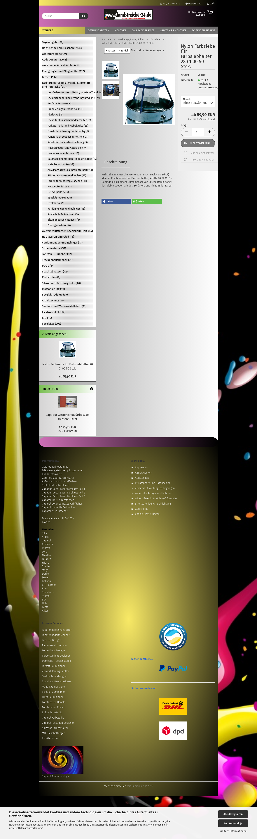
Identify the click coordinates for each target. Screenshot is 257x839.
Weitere (47, 30)
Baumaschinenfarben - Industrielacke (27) (70, 158)
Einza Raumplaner (52, 697)
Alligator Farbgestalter (55, 728)
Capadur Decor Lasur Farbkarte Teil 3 (63, 496)
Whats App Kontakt (173, 30)
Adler (45, 610)
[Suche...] (83, 16)
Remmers (47, 544)
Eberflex (46, 555)
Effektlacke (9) (56, 203)
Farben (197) (49, 77)
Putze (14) (48, 265)
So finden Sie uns (203, 30)
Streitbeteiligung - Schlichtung (153, 503)
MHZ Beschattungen (53, 733)
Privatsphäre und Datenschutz (152, 483)
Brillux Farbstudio (52, 712)
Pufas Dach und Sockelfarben (59, 481)
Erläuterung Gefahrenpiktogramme (62, 470)
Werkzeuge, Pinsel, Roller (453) (61, 65)
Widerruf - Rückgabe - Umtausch (154, 493)
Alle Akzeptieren (233, 814)
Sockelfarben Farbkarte (55, 485)
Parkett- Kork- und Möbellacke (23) (68, 125)
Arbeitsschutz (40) (53, 300)
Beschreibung (115, 162)
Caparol (46, 540)
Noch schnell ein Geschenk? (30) (62, 48)
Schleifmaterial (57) (54, 248)
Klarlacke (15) (55, 114)
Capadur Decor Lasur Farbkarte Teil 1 (63, 489)
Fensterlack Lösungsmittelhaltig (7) (68, 131)
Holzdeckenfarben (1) (60, 186)
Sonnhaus (48, 592)
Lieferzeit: (186, 80)
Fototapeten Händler (54, 702)
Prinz (45, 588)
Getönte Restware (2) (60, 103)
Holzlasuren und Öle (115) (58, 236)
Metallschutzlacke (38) (61, 164)
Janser (45, 577)
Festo (45, 607)
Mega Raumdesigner (54, 686)
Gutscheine (141, 508)
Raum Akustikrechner (54, 645)
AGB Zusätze (142, 477)
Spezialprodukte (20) (60, 197)
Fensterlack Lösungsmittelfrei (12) (68, 136)
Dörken (46, 573)
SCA (44, 599)
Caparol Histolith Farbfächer (58, 507)
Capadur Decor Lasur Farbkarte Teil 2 (63, 492)
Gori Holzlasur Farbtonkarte (58, 477)
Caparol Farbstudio (53, 717)
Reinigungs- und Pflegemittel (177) (63, 71)
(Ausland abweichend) (208, 88)
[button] (186, 132)
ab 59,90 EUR (67, 376)
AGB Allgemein (143, 472)
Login (211, 3)
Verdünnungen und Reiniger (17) (62, 242)
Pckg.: (184, 125)
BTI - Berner (49, 584)
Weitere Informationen (233, 831)
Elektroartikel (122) (53, 312)
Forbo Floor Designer (54, 650)
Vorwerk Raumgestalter (55, 671)
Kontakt (120, 30)
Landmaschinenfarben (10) (63, 153)
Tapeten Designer (52, 640)
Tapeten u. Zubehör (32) (57, 254)
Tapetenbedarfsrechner (55, 635)
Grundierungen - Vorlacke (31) (65, 109)
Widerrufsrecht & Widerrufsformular (156, 498)
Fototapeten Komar (53, 707)
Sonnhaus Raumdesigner (56, 681)
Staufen (46, 566)
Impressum (141, 467)
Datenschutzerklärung (30, 828)
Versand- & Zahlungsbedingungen (155, 488)
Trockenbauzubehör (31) (57, 260)
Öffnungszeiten (98, 30)
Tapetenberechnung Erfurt (57, 629)
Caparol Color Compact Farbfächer (62, 503)
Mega (45, 570)
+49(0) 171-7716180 (170, 3)
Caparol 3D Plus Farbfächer (58, 500)
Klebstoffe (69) (51, 277)
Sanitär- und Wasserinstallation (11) (64, 306)
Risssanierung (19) (53, 289)
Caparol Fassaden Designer (58, 722)
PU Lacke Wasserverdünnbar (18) (67, 175)
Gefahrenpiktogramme (55, 466)
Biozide (46, 522)
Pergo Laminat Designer (56, 655)
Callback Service (143, 30)
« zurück (123, 50)
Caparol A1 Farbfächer (54, 511)
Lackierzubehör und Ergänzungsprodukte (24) (70, 98)
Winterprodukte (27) (54, 54)
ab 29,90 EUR (67, 427)
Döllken (46, 581)
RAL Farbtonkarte (52, 474)
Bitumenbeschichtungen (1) (64, 219)
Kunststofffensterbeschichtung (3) (68, 142)
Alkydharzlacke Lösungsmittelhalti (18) (70, 170)
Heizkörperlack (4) (58, 192)
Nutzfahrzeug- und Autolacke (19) (67, 147)
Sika (44, 533)
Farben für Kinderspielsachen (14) (67, 181)
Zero (44, 551)
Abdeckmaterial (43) (54, 59)
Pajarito (46, 559)
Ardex (45, 536)
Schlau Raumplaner (53, 691)
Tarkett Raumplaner (53, 666)
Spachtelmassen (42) (55, 271)
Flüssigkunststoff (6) (59, 225)
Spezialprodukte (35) (55, 294)
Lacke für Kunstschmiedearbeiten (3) (69, 120)
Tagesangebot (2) (52, 42)
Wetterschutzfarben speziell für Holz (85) (67, 231)
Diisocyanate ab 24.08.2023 (58, 518)
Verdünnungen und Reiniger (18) (66, 208)
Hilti (44, 603)
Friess (45, 562)
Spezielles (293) (51, 323)
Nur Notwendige (233, 823)
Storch (46, 596)
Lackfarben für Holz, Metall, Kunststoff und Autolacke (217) (66, 84)
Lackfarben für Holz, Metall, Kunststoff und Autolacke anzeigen (70, 92)
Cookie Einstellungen (147, 514)
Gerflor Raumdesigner (54, 676)
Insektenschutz (51, 738)
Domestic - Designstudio (56, 660)
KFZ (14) (47, 318)
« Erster (110, 50)
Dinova (46, 548)
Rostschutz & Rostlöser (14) (64, 214)
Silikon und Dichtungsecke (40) (61, 283)
